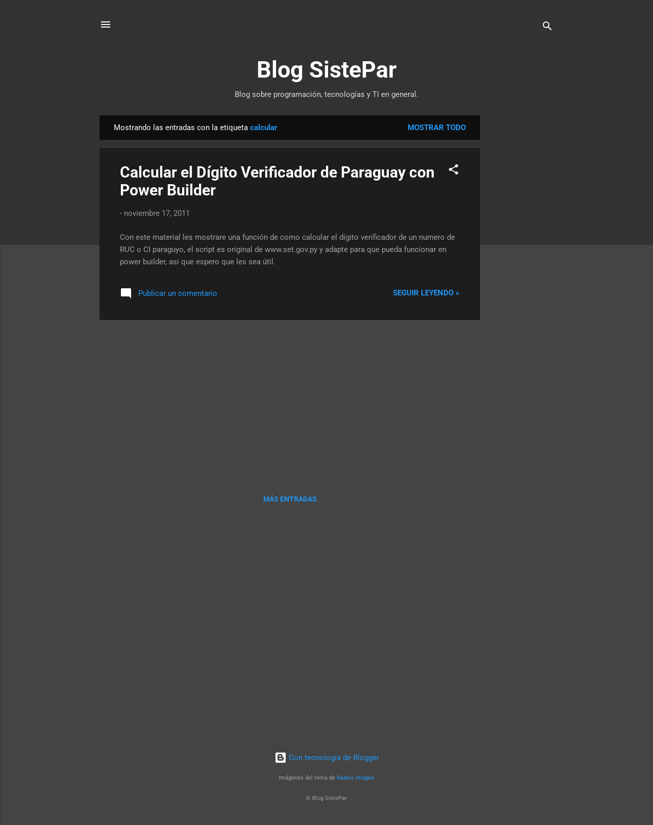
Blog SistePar (326, 69)
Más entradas (290, 499)
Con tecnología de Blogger (326, 757)
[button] (453, 171)
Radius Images (355, 777)
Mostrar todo (437, 127)
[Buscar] (547, 27)
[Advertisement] (521, 268)
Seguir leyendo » (426, 292)
